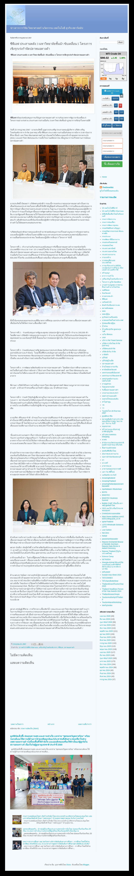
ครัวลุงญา (106, 273)
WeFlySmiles (107, 605)
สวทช (104, 440)
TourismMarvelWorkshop (112, 602)
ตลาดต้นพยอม (107, 308)
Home (104, 177)
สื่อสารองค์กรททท (109, 448)
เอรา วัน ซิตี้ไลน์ (108, 472)
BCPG (104, 492)
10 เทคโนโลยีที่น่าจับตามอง (28, 647)
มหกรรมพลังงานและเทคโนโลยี (110, 380)
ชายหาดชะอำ (107, 296)
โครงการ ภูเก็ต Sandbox (111, 282)
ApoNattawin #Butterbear (112, 489)
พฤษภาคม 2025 (106, 649)
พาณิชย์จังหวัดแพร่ (109, 370)
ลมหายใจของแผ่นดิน (110, 399)
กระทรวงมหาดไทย (109, 251)
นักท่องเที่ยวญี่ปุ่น (108, 323)
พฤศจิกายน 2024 (106, 667)
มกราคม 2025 (105, 661)
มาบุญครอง (106, 384)
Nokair (104, 536)
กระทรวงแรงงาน (108, 254)
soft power (106, 572)
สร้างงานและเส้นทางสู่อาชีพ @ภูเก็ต (111, 430)
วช (103, 405)
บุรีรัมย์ (104, 358)
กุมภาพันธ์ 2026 (106, 622)
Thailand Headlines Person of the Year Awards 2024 (112, 590)
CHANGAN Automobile (111, 514)
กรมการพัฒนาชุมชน (110, 225)
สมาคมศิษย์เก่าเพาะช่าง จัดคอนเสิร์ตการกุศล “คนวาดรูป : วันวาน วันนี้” (112, 421)
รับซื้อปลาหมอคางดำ (110, 390)
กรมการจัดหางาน (109, 219)
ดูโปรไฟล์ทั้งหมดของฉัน (109, 191)
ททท (104, 311)
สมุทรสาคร (106, 426)
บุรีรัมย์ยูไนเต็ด (107, 361)
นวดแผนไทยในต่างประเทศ (112, 320)
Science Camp (108, 556)
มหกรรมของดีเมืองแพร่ (111, 373)
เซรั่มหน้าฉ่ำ (107, 302)
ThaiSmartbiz (107, 187)
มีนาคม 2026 (105, 619)
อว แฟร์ (105, 463)
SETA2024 (106, 559)
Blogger (86, 865)
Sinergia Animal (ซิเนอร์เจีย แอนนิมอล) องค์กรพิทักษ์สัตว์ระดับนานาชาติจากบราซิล (112, 565)
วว (103, 408)
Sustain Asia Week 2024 (111, 575)
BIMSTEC (106, 495)
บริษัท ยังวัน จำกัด (109, 352)
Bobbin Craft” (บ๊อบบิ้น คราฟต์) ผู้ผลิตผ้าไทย (112, 504)
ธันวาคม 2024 (105, 664)
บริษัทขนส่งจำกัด (108, 349)
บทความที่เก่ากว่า (85, 724)
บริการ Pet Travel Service (112, 340)
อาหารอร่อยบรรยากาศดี (111, 469)
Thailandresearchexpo (111, 594)
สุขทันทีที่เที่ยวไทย (109, 451)
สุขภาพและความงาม (110, 454)
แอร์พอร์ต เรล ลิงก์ (109, 475)
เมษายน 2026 (105, 616)
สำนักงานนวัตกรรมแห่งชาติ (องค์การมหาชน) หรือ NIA (113, 444)
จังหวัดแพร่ (106, 293)
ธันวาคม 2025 (105, 628)
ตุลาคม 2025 (105, 634)
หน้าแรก (51, 724)
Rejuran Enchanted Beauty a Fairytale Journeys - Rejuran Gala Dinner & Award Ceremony (112, 545)
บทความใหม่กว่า (17, 724)
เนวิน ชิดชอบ (107, 334)
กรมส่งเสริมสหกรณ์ (109, 242)
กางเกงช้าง (106, 257)
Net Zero (105, 533)
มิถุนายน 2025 (105, 646)
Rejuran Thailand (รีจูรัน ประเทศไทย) (111, 552)
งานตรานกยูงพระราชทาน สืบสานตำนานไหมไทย (112, 286)
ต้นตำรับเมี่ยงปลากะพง (111, 305)
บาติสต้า (105, 354)
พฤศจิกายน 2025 (106, 631)
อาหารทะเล (106, 466)
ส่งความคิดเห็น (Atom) (30, 728)
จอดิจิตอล (106, 290)
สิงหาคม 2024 (105, 676)
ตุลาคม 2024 (105, 670)
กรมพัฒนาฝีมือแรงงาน (111, 239)
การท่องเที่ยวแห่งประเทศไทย (108, 261)
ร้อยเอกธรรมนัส (108, 387)
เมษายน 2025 (105, 652)
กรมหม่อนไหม (107, 245)
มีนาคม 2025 (105, 655)
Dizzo (68, 865)
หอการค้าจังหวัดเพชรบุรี (111, 457)
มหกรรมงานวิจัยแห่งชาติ (111, 376)
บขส (104, 337)
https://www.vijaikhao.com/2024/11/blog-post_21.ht (113, 518)
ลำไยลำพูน (106, 402)
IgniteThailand (107, 522)
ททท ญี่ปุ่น (106, 314)
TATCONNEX (107, 578)
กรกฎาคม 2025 (106, 643)
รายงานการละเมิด (108, 197)
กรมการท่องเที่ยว (108, 222)
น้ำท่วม (105, 326)
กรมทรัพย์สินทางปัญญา (111, 228)
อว (103, 460)
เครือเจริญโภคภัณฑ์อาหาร (48, 647)
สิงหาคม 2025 (105, 640)
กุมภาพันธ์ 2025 (106, 658)
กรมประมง (106, 236)
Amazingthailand (108, 478)
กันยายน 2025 (105, 637)
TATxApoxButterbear (110, 581)
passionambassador (110, 539)
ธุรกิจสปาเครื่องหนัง (110, 317)
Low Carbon (107, 530)
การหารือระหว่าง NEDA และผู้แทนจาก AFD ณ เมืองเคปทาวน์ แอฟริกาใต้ (112, 268)
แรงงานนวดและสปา (110, 393)
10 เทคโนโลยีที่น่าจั (109, 208)
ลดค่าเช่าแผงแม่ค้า (109, 396)
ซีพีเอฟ (60, 647)
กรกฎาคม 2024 (106, 679)
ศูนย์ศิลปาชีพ (107, 416)
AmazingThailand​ (109, 481)
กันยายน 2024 (105, 673)
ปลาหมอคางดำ (69, 647)
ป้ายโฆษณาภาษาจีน (110, 367)
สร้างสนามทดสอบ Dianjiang (109, 436)
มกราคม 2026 (105, 625)
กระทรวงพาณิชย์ (108, 248)
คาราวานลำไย (108, 276)
